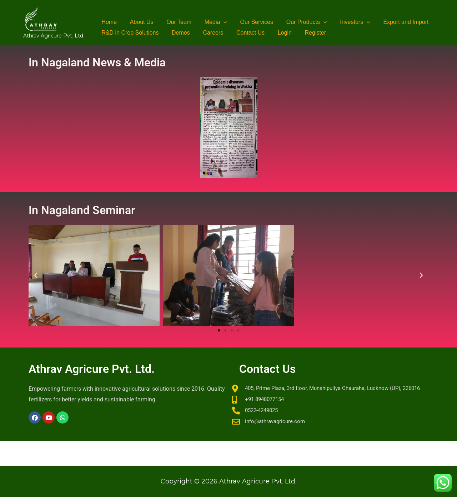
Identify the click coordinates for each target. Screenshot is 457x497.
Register (306, 33)
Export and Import (393, 22)
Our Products (297, 22)
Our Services (249, 22)
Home (108, 22)
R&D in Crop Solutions (129, 33)
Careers (209, 33)
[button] (217, 22)
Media (210, 22)
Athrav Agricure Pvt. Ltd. (53, 35)
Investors (344, 22)
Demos (178, 33)
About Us (139, 22)
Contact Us (245, 33)
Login (277, 33)
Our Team (174, 22)
